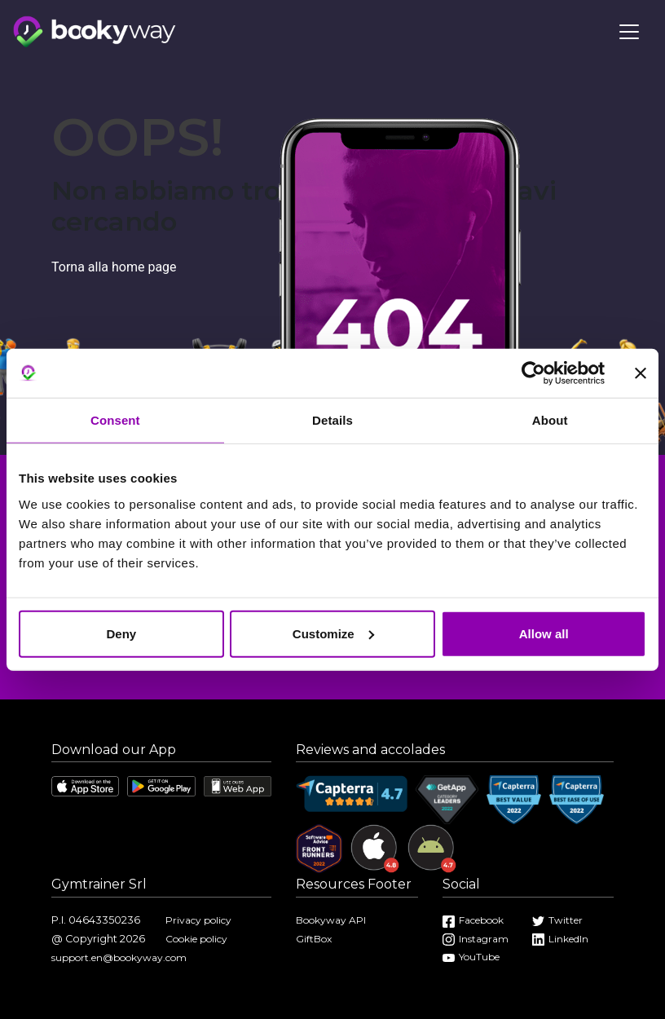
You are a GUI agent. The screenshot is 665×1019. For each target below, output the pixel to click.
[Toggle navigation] (629, 31)
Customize (333, 633)
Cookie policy (196, 939)
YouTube (471, 957)
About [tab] (550, 420)
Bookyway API (331, 920)
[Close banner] (640, 373)
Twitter (557, 920)
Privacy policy (198, 920)
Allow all (544, 633)
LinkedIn (560, 939)
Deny (121, 633)
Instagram (476, 939)
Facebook (473, 920)
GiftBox (314, 939)
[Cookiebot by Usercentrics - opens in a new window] (533, 373)
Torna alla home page (114, 267)
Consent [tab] (115, 420)
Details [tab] (332, 420)
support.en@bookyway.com (119, 957)
